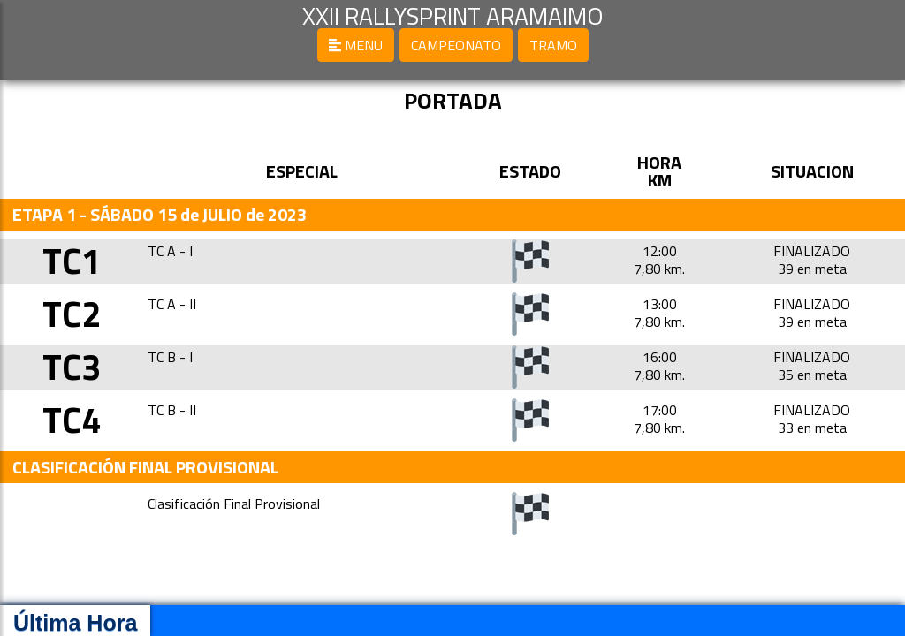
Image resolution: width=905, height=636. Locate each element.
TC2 (71, 314)
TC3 (71, 367)
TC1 (71, 261)
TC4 (71, 420)
